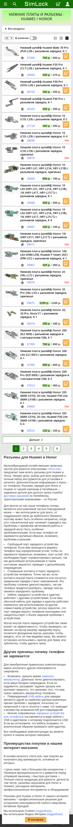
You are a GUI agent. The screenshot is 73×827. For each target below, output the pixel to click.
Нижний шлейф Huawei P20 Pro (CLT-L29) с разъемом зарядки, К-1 (43, 66)
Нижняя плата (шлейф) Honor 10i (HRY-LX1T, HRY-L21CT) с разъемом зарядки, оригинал (43, 237)
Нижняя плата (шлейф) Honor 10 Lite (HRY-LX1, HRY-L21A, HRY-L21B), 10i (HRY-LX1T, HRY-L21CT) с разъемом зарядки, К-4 (43, 215)
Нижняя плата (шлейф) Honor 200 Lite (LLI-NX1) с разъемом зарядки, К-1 (43, 354)
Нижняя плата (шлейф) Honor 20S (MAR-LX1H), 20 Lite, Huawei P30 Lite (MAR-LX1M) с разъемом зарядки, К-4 (44, 418)
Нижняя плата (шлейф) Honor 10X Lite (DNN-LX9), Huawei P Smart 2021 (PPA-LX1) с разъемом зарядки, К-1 (44, 254)
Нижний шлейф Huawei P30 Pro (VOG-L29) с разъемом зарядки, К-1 (44, 83)
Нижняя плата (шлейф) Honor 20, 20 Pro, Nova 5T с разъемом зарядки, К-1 (43, 313)
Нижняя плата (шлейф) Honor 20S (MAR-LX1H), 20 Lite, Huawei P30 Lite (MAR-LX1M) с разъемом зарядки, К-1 (44, 397)
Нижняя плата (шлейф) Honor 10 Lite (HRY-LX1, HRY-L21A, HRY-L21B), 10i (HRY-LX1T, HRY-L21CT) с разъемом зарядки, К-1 (43, 190)
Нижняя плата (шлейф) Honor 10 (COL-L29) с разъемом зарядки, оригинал (42, 150)
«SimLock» (54, 469)
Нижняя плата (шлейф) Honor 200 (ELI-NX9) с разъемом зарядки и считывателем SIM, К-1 (43, 333)
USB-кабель (36, 696)
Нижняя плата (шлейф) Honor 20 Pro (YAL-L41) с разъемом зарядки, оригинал (43, 292)
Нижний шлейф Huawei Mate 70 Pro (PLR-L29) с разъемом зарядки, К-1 (44, 49)
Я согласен (35, 819)
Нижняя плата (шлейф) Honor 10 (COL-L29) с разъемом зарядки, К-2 (43, 117)
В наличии (26, 38)
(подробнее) (43, 810)
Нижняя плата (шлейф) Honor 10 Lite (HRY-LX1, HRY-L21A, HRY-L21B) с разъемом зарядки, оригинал (44, 168)
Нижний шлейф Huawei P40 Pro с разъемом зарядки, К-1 (42, 100)
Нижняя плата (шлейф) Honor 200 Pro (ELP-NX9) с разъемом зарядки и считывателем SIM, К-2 (44, 375)
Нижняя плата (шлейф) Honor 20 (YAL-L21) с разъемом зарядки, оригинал (42, 275)
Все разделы (16, 28)
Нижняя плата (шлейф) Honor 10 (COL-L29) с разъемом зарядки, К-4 (43, 134)
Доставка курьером (16, 495)
